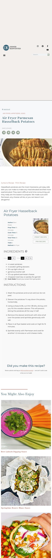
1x (22, 258)
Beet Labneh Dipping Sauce (14, 452)
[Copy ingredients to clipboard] (26, 251)
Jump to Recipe (7, 183)
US (9, 258)
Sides (23, 113)
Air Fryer (6, 113)
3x (30, 258)
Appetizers (15, 113)
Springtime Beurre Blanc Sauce (15, 508)
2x (26, 258)
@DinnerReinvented (27, 370)
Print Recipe (20, 183)
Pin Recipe (41, 242)
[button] (4, 55)
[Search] (48, 55)
